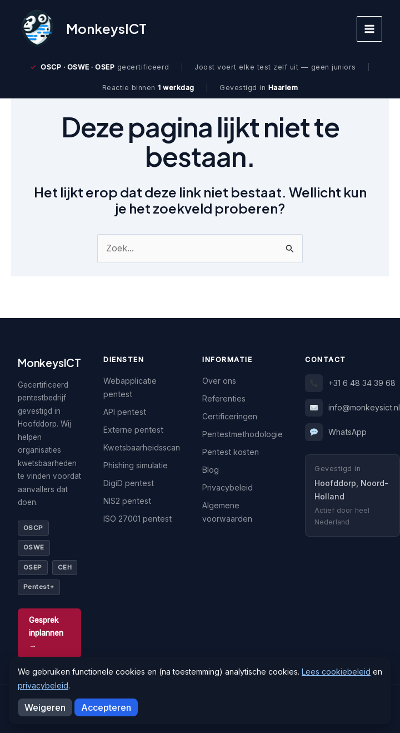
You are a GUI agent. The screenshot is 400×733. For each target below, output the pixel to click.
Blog (210, 469)
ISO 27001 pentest (137, 518)
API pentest (124, 412)
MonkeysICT (106, 28)
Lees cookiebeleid (336, 671)
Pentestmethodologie (242, 434)
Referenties (224, 398)
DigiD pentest (128, 483)
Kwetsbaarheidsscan (141, 447)
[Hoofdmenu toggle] (369, 29)
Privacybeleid (227, 487)
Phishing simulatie (135, 465)
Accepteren (106, 707)
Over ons (219, 380)
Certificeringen (229, 416)
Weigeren (45, 707)
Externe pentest (133, 429)
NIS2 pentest (127, 501)
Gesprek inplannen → (46, 633)
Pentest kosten (230, 452)
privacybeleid (43, 685)
